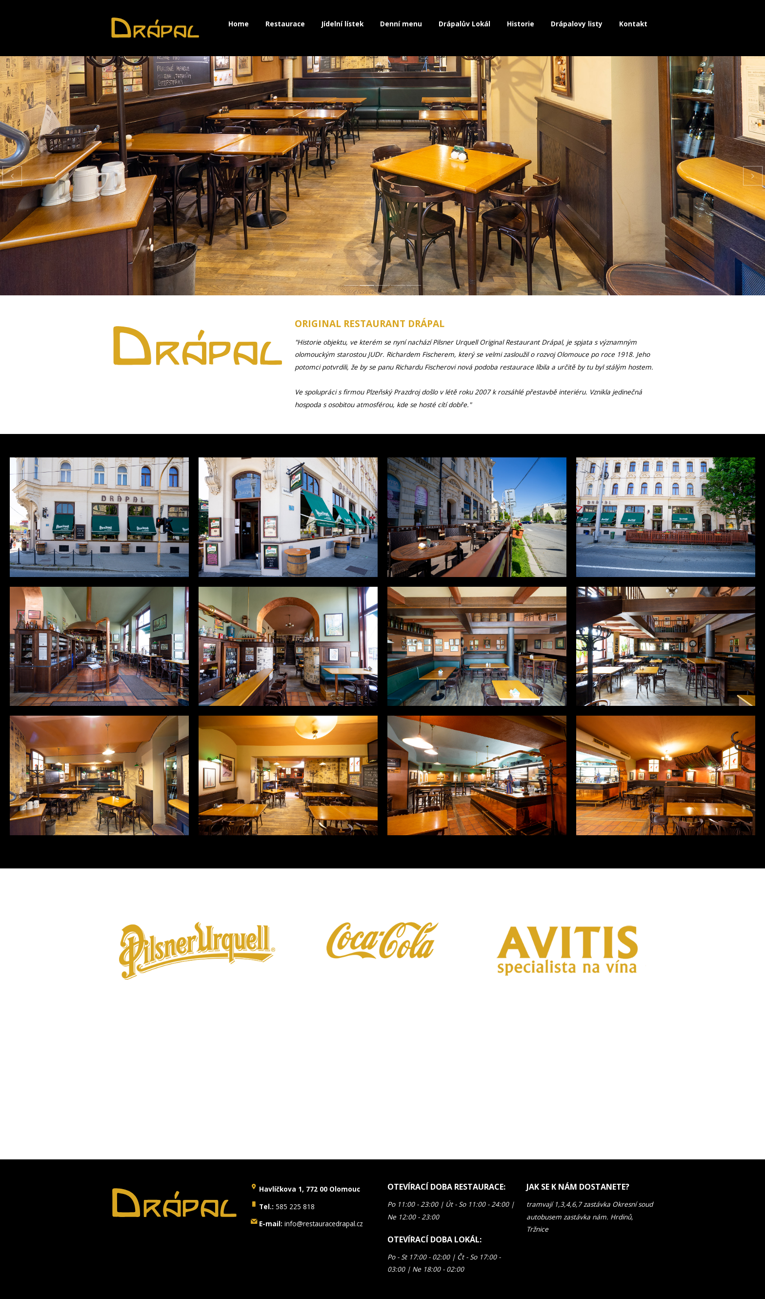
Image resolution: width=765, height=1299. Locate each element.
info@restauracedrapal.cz (311, 1223)
